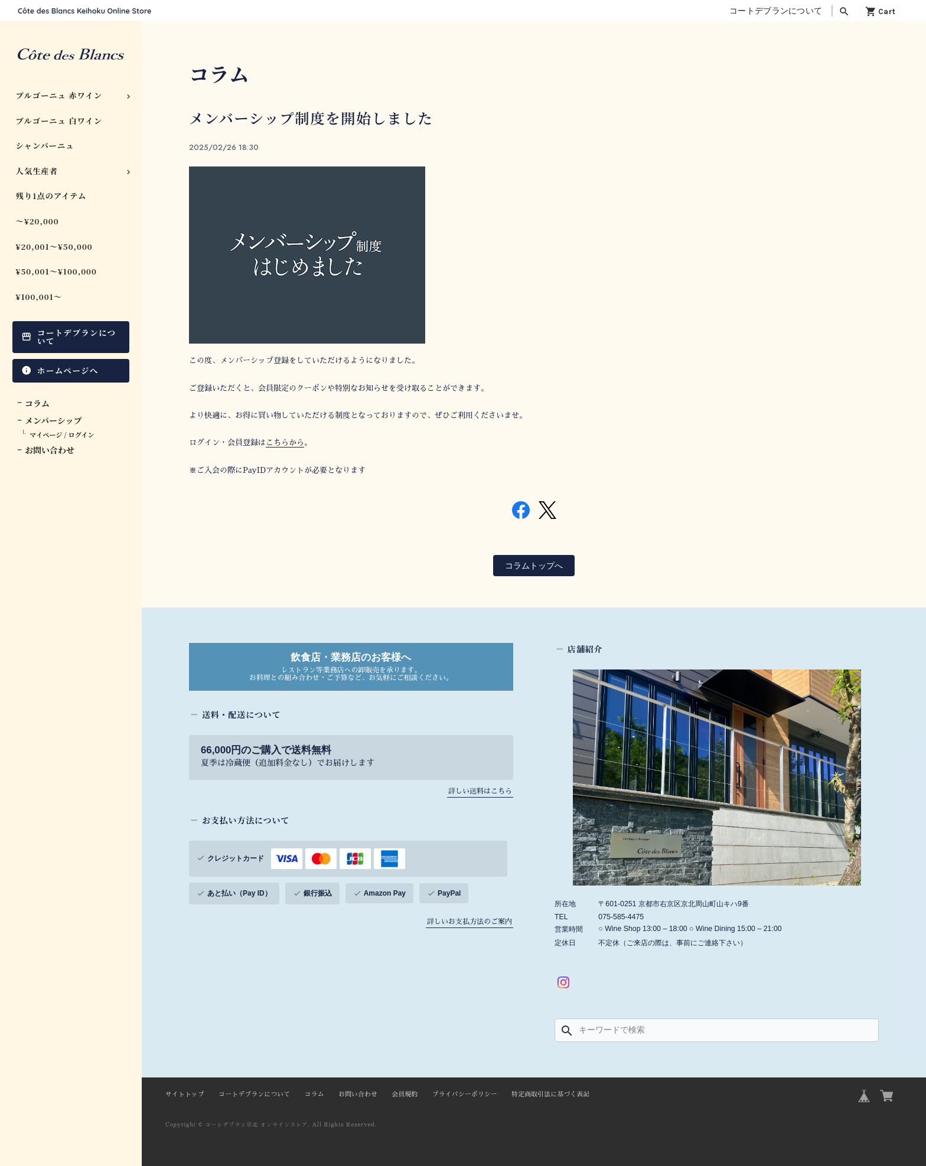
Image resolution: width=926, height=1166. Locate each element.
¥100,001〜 (39, 296)
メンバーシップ (53, 420)
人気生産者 (37, 171)
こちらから (285, 442)
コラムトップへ (534, 562)
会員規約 (405, 1091)
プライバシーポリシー (464, 1091)
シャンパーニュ (45, 145)
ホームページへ (68, 370)
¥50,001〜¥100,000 (56, 271)
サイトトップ (184, 1091)
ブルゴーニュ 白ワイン (59, 120)
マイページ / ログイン (62, 434)
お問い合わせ (49, 450)
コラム (37, 403)
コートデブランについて (775, 11)
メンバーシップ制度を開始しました (318, 117)
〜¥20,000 (37, 221)
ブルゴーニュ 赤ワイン (59, 95)
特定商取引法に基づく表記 (550, 1091)
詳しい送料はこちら (480, 788)
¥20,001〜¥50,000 (54, 246)
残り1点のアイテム (51, 195)
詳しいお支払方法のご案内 (469, 918)
